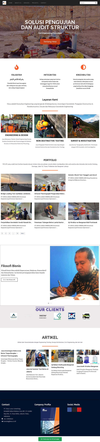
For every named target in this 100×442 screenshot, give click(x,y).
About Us (18, 3)
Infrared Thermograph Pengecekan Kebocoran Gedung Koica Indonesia (60, 194)
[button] (8, 317)
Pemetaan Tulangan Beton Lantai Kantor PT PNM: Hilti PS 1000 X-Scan (59, 222)
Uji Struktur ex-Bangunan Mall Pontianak (82, 222)
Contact (43, 3)
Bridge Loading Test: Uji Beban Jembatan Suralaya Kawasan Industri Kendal (28, 194)
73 (17, 233)
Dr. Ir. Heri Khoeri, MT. (9, 279)
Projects (35, 3)
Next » (22, 233)
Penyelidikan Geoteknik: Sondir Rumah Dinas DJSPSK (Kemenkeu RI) (25, 222)
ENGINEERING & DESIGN (16, 135)
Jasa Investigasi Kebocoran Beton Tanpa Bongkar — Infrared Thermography (11, 353)
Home (10, 3)
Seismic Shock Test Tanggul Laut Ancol (82, 175)
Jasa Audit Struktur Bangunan (87, 366)
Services (27, 3)
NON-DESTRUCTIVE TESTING (50, 141)
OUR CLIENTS (50, 309)
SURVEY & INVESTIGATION (83, 141)
